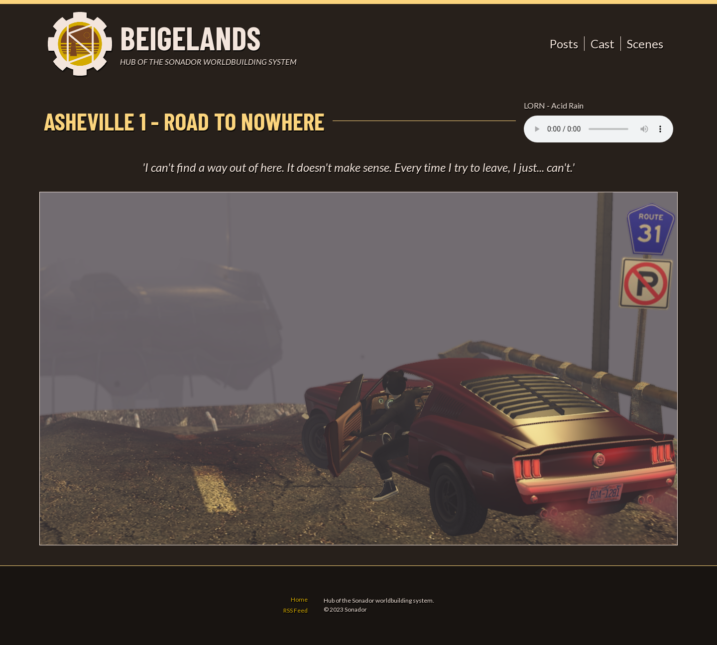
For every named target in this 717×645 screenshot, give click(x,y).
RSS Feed (295, 611)
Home (299, 600)
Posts (564, 43)
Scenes (645, 43)
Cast (602, 43)
